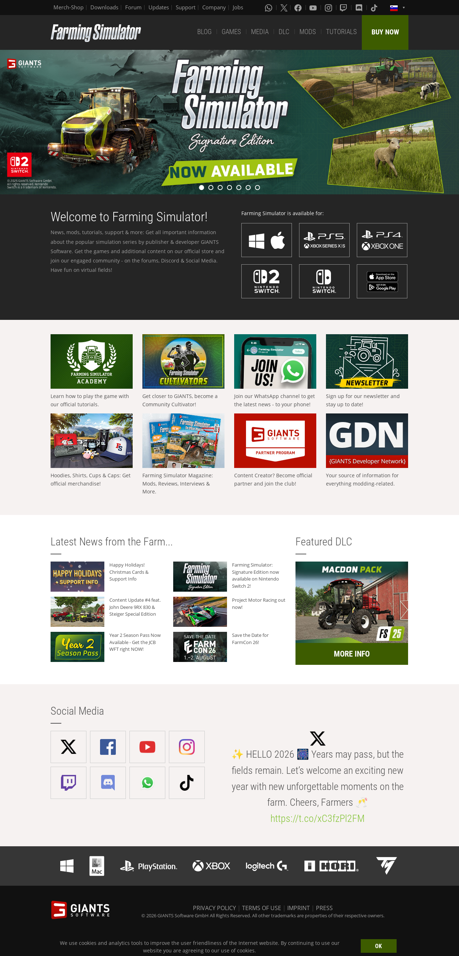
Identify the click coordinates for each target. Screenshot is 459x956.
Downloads (104, 7)
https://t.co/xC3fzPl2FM (317, 818)
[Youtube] (313, 7)
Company (214, 7)
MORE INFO (352, 653)
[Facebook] (298, 7)
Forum (133, 7)
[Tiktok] (374, 7)
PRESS (324, 908)
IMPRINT (298, 908)
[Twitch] (344, 7)
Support (185, 7)
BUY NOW (385, 32)
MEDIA (260, 32)
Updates (158, 7)
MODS (307, 32)
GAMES (231, 32)
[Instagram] (329, 7)
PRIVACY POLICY (214, 908)
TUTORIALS (341, 32)
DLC (284, 32)
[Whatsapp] (269, 7)
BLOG (204, 32)
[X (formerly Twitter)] (284, 7)
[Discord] (359, 7)
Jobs (238, 7)
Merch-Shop (68, 7)
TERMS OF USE (261, 908)
